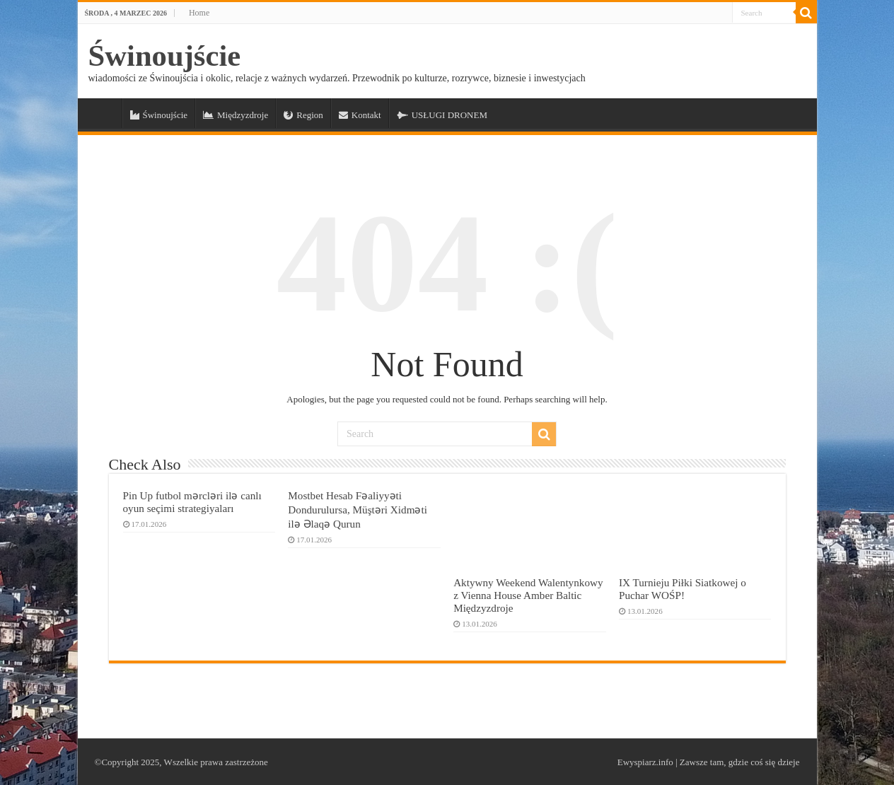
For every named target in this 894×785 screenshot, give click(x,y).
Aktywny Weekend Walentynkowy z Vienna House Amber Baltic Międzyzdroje (528, 595)
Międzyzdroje (235, 115)
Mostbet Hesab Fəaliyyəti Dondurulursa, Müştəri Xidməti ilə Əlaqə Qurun (357, 509)
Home (199, 13)
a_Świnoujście (103, 113)
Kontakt (360, 115)
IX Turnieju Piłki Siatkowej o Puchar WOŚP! (682, 588)
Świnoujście (164, 55)
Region (303, 115)
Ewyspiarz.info (645, 762)
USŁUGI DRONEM (442, 115)
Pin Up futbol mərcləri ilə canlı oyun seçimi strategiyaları (192, 501)
